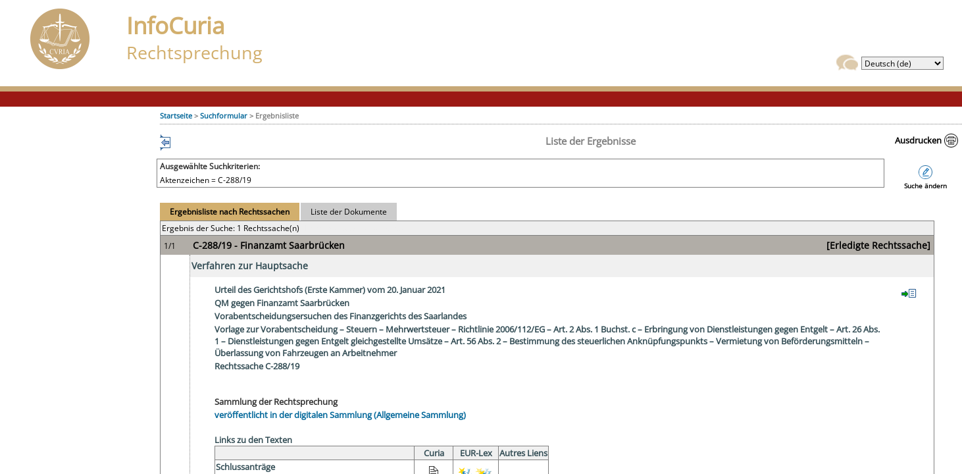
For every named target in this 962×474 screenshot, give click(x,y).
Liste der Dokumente (349, 211)
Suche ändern (925, 186)
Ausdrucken (918, 140)
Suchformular (223, 115)
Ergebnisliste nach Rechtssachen (230, 211)
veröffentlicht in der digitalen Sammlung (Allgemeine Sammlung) (340, 415)
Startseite (176, 115)
